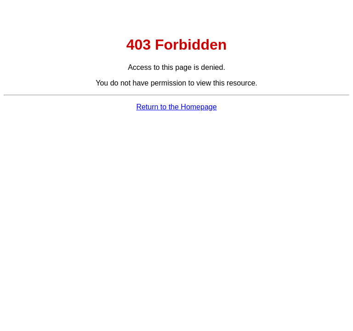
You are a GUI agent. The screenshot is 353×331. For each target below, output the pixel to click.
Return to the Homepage (176, 107)
